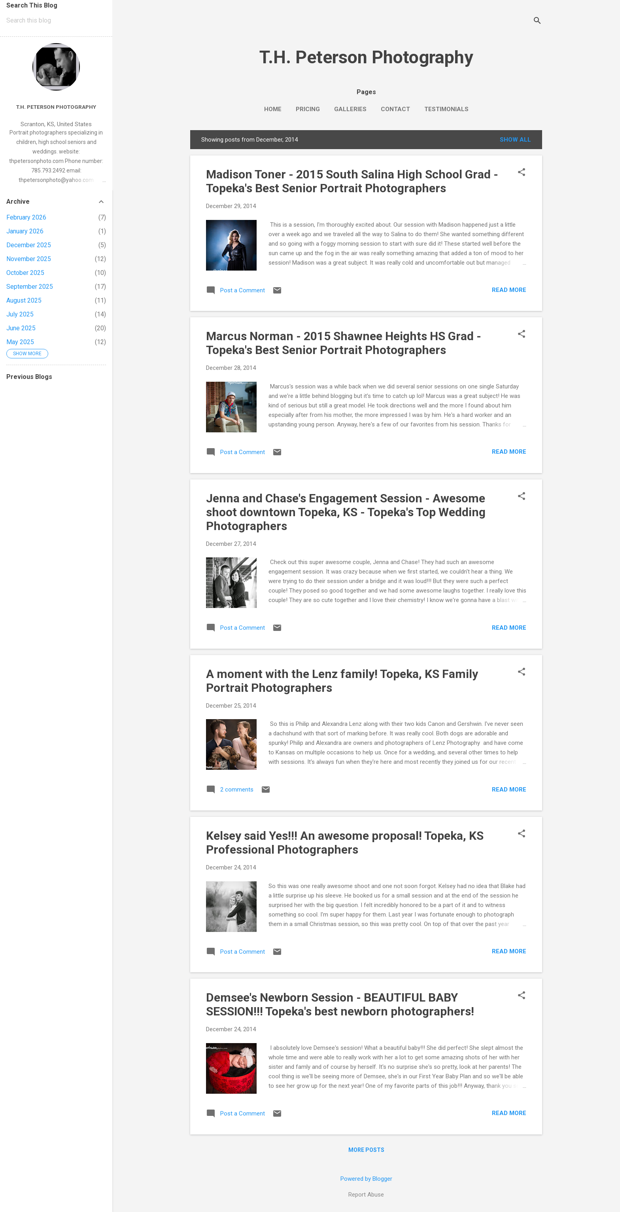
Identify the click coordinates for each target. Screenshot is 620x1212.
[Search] (537, 21)
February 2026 (26, 217)
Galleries (350, 109)
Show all (515, 139)
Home (273, 109)
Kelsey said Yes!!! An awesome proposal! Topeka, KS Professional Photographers (345, 842)
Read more (509, 290)
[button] (521, 172)
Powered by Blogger (366, 1178)
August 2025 (24, 300)
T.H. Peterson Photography (366, 57)
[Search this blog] (56, 20)
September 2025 (29, 286)
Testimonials (446, 109)
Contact (395, 109)
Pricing (308, 109)
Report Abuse (366, 1194)
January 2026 (24, 231)
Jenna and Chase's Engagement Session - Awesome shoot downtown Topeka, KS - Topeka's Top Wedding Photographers (346, 512)
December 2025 (28, 245)
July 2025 (20, 314)
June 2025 (21, 328)
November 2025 (28, 259)
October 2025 (25, 272)
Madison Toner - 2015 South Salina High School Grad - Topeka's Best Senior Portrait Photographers (352, 181)
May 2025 (20, 342)
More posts (366, 1150)
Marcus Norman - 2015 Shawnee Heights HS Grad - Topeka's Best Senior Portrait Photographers (343, 343)
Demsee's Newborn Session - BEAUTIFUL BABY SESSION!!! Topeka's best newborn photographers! (340, 1004)
